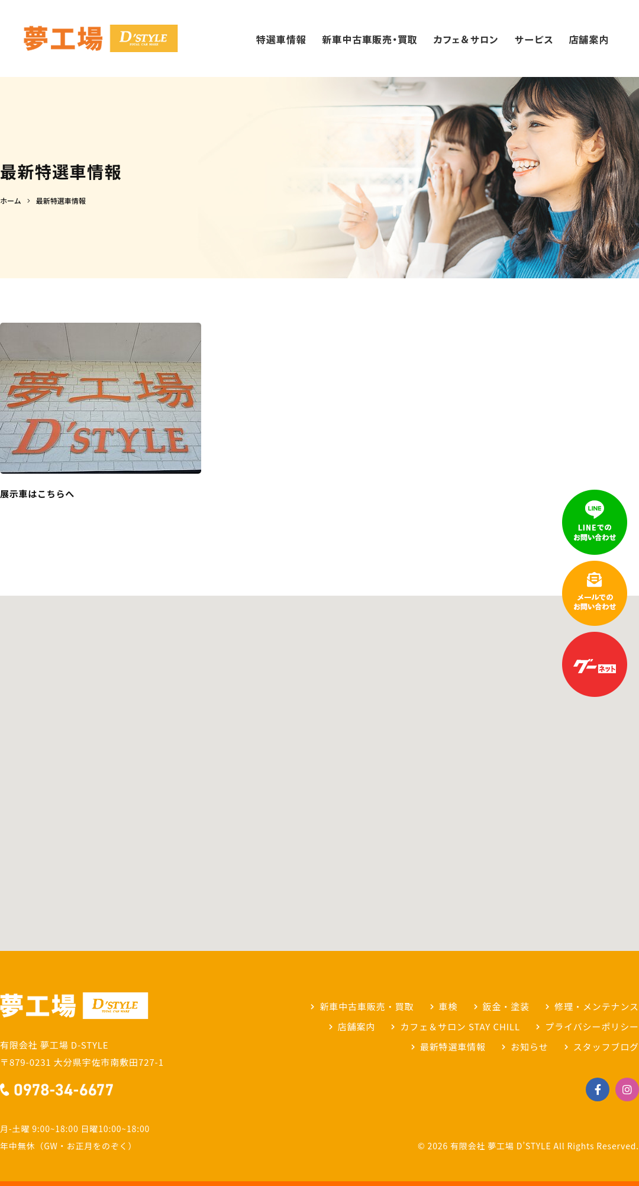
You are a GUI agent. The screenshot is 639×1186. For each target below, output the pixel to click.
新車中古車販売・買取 (367, 1006)
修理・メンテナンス (596, 1006)
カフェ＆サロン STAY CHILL (460, 1026)
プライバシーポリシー (592, 1026)
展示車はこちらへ (37, 493)
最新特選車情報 (453, 1046)
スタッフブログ (606, 1046)
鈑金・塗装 (506, 1006)
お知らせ (529, 1046)
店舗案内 (357, 1026)
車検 (448, 1006)
